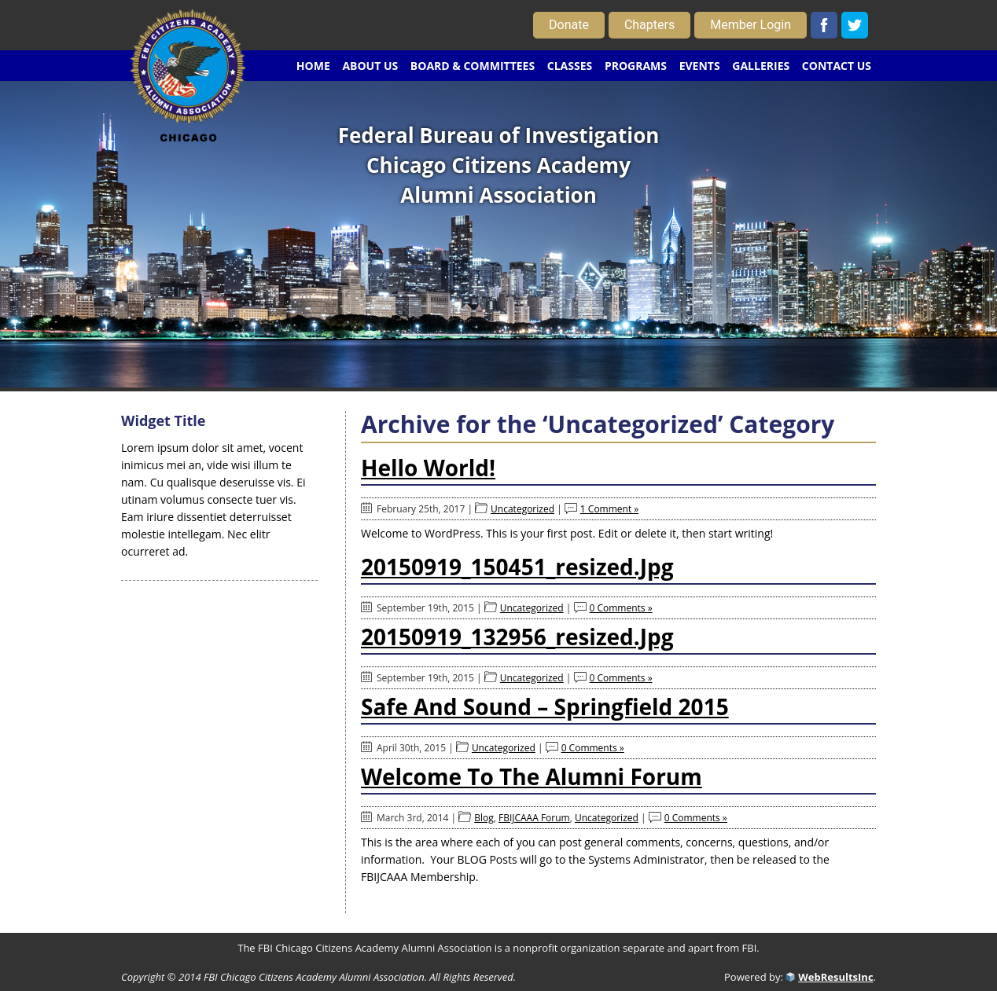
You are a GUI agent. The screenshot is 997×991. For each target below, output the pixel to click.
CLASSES (569, 65)
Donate (569, 24)
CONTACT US (836, 65)
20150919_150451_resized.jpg (517, 567)
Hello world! (428, 468)
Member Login (750, 24)
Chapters (649, 24)
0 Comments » (621, 608)
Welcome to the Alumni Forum (531, 776)
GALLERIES (760, 65)
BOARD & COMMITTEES (472, 65)
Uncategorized (522, 509)
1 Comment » (609, 509)
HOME (313, 65)
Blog (484, 817)
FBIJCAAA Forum (534, 817)
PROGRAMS (636, 65)
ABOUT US (370, 65)
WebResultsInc (835, 977)
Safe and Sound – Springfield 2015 (545, 706)
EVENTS (699, 65)
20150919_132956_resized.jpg (517, 636)
